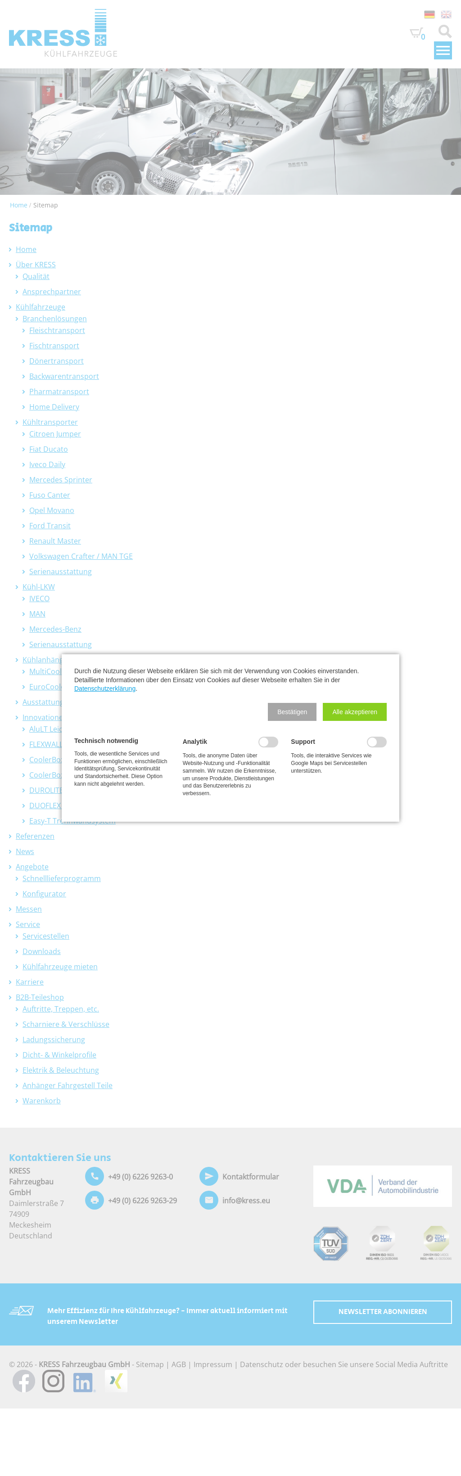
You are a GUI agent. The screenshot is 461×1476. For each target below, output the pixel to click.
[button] (292, 712)
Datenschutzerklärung (105, 688)
